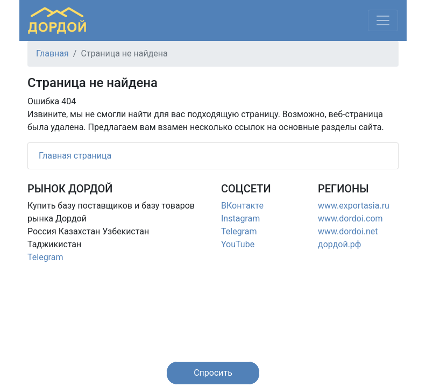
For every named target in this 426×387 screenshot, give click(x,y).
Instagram (240, 218)
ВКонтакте (242, 205)
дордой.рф (339, 244)
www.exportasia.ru (353, 205)
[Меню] (383, 20)
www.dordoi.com (350, 218)
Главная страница (75, 155)
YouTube (237, 244)
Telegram (45, 257)
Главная (52, 53)
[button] (213, 373)
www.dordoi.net (348, 231)
